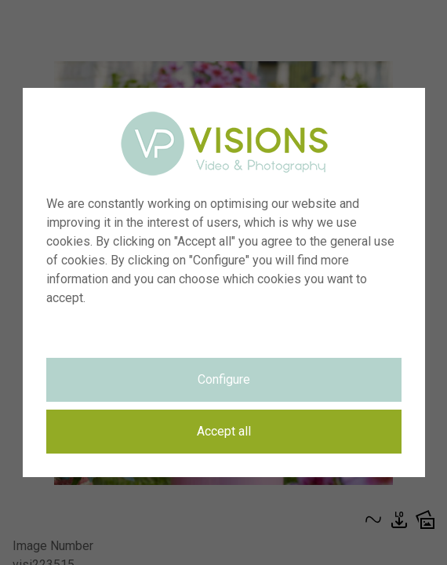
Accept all (224, 431)
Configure (224, 379)
